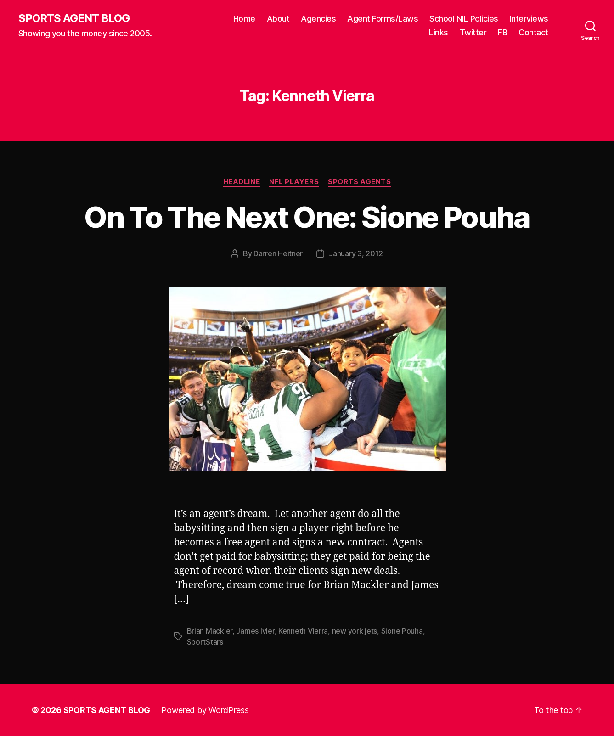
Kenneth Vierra (303, 630)
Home (244, 18)
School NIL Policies (463, 18)
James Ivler (255, 630)
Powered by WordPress (205, 710)
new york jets (354, 630)
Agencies (318, 18)
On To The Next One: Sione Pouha (307, 217)
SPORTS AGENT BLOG (74, 18)
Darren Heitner (278, 253)
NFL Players (294, 182)
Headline (241, 182)
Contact (533, 32)
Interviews (529, 18)
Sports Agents (359, 182)
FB (502, 32)
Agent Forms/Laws (382, 18)
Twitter (473, 32)
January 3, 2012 (356, 253)
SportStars (205, 641)
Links (438, 32)
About (278, 18)
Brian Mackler (210, 630)
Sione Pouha (402, 630)
